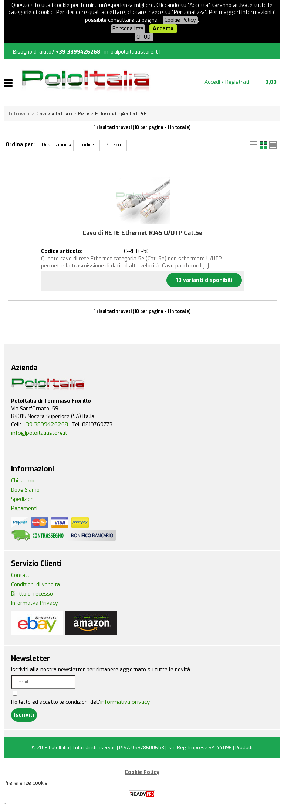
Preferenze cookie (26, 783)
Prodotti (244, 747)
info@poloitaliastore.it (131, 51)
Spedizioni (23, 499)
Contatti (21, 575)
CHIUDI (144, 37)
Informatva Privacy (34, 603)
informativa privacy (125, 702)
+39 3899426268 (77, 51)
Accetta (163, 28)
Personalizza (127, 28)
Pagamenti (24, 508)
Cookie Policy (180, 20)
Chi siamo (22, 480)
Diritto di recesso (32, 593)
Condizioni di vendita (35, 584)
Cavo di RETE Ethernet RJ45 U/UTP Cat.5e (142, 233)
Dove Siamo (25, 490)
